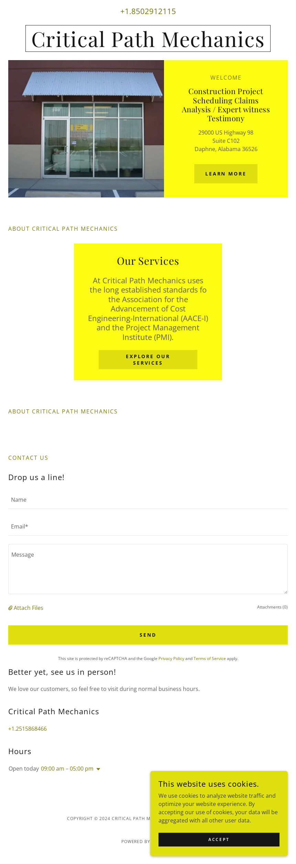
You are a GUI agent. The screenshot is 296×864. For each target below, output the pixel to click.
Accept (218, 839)
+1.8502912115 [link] (148, 11)
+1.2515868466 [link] (27, 728)
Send (148, 635)
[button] (11, 608)
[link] (148, 45)
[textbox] (148, 499)
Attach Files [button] (28, 608)
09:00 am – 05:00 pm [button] (67, 768)
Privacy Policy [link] (171, 658)
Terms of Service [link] (210, 658)
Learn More (226, 173)
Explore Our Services (148, 359)
